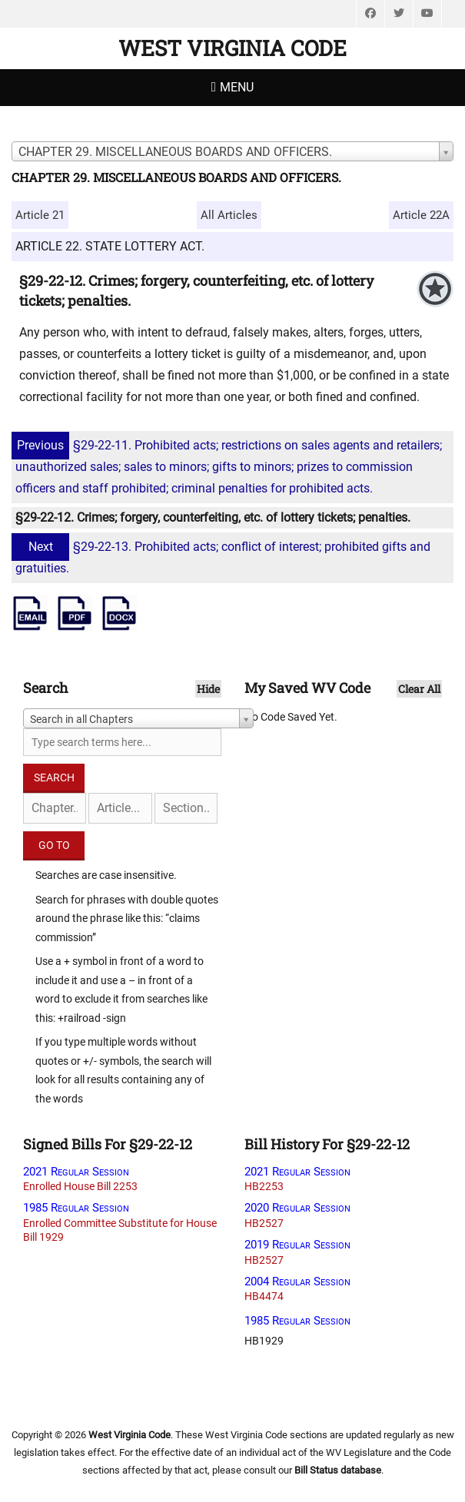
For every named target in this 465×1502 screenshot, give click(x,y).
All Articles (229, 215)
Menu (237, 87)
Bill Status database (337, 1470)
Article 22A (421, 215)
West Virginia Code (232, 48)
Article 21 (40, 215)
